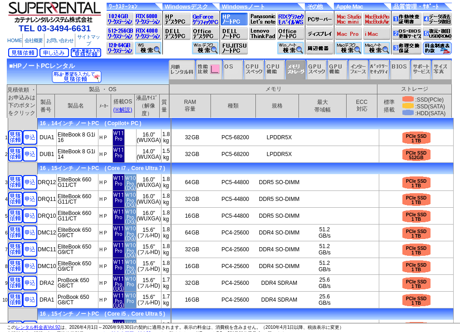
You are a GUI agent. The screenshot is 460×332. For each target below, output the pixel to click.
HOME (14, 40)
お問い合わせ (59, 40)
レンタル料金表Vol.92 (38, 327)
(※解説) (122, 110)
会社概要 (33, 40)
